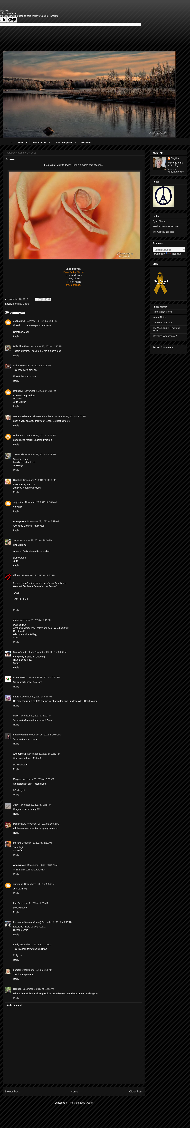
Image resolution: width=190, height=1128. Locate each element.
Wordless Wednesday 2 (165, 336)
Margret (17, 779)
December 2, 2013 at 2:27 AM (57, 922)
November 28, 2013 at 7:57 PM (70, 416)
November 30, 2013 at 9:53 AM (38, 779)
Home (20, 142)
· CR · (16, 599)
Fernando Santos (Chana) (27, 922)
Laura (16, 696)
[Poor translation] (12, 20)
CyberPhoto (159, 221)
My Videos (86, 142)
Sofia (16, 365)
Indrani (17, 842)
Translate (173, 253)
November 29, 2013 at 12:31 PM (38, 575)
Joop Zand (19, 321)
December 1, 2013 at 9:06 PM (39, 884)
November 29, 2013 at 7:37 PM (36, 696)
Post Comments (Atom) (81, 1102)
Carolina (17, 480)
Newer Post (12, 1091)
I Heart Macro (74, 281)
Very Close (74, 278)
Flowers (17, 303)
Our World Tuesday (162, 322)
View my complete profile (176, 170)
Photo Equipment (64, 142)
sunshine (18, 884)
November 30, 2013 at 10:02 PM (43, 823)
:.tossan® (18, 454)
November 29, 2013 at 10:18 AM (35, 540)
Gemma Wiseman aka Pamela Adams (33, 416)
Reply (16, 336)
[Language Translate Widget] (169, 249)
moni (16, 620)
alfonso (17, 575)
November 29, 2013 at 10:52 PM (43, 753)
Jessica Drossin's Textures (166, 226)
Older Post (135, 1091)
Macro (26, 303)
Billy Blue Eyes (21, 346)
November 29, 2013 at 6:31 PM (44, 677)
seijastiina (18, 502)
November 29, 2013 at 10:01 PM (45, 734)
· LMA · (25, 599)
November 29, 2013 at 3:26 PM (50, 652)
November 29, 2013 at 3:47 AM (43, 521)
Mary (16, 715)
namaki (17, 970)
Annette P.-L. (20, 677)
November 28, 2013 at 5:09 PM (35, 365)
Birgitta (175, 158)
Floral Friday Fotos (162, 311)
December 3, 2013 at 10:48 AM (38, 989)
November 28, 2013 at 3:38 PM (41, 321)
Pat (15, 903)
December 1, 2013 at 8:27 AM (42, 865)
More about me (39, 142)
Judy (16, 804)
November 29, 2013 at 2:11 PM (35, 620)
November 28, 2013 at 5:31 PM (40, 391)
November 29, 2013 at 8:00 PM (35, 715)
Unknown (18, 391)
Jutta (16, 540)
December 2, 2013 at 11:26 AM (36, 944)
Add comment (14, 1005)
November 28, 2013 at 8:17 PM (40, 435)
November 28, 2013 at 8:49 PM (40, 454)
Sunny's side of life (23, 652)
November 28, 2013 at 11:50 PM (39, 480)
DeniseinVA (19, 823)
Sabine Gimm (20, 734)
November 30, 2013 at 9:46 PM (35, 804)
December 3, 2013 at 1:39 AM (37, 970)
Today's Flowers (74, 275)
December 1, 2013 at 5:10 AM (37, 842)
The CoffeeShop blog (163, 232)
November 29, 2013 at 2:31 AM (41, 502)
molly (16, 944)
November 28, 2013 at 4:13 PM (46, 346)
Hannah (17, 989)
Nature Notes (159, 317)
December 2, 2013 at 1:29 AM (33, 903)
